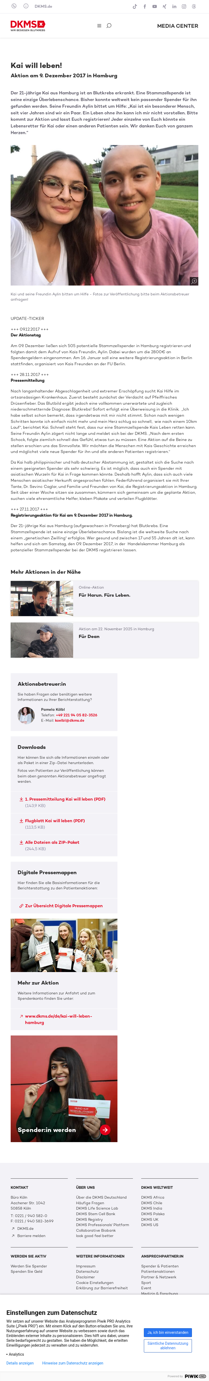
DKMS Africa (152, 1197)
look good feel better (94, 1236)
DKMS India (151, 1208)
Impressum (85, 1266)
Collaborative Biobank (96, 1230)
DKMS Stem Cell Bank (95, 1214)
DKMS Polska (153, 1214)
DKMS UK (150, 1219)
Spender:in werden (64, 1088)
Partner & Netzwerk (158, 1277)
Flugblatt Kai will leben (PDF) (52, 824)
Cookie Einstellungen (94, 1282)
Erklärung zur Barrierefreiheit (102, 1288)
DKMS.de (43, 6)
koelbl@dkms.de (69, 720)
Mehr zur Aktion (64, 974)
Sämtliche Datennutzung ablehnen (168, 1345)
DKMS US (149, 1225)
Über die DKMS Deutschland (101, 1197)
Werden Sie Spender (29, 1266)
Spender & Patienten (160, 1266)
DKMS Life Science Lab (97, 1208)
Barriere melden (28, 1236)
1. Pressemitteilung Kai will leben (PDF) (62, 802)
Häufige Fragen (90, 1203)
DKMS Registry (89, 1219)
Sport (146, 1282)
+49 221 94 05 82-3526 (76, 715)
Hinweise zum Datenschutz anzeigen (72, 1363)
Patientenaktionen (158, 1271)
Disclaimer (85, 1277)
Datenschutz (87, 1271)
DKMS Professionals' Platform (102, 1225)
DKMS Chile (151, 1203)
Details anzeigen (20, 1363)
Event (146, 1288)
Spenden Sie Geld (26, 1271)
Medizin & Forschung (159, 1293)
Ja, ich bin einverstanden (167, 1332)
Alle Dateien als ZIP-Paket (49, 845)
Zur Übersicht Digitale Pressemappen (61, 905)
